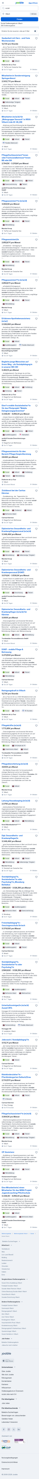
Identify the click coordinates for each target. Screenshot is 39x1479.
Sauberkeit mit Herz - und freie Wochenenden (16, 39)
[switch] (35, 31)
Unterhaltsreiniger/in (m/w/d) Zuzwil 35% (15, 1006)
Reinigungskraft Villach (9, 1311)
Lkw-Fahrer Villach (8, 1317)
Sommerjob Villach (8, 1308)
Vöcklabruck (6, 1249)
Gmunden (5, 1266)
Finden (19, 19)
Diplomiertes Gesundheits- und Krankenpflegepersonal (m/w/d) (16, 530)
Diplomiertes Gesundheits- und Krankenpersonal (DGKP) (16, 571)
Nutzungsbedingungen (10, 1458)
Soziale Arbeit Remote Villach (11, 1288)
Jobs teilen (6, 1403)
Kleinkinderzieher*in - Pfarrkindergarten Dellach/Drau (16, 1075)
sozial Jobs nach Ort (9, 1394)
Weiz (3, 1252)
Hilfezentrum (6, 1388)
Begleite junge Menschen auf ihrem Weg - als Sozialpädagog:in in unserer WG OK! (17, 364)
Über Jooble (6, 1371)
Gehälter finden (7, 1419)
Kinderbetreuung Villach (9, 1325)
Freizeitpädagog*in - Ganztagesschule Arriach (13, 924)
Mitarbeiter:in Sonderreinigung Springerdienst (16, 77)
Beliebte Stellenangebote (10, 1342)
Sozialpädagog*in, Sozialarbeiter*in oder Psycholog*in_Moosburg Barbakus (13, 881)
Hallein (4, 1272)
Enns (3, 1275)
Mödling (4, 1257)
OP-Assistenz (8, 1152)
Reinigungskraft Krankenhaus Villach (14, 1328)
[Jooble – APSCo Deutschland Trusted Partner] (6, 1441)
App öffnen (33, 3)
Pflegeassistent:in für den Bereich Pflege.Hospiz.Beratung (16, 452)
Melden (33, 69)
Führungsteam (7, 1378)
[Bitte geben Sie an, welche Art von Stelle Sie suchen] (19, 8)
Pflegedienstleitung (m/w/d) (15, 764)
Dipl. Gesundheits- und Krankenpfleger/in (12, 836)
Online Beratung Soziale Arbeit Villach (14, 1291)
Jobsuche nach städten (10, 1345)
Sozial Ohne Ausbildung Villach (12, 1283)
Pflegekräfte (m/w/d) (11, 725)
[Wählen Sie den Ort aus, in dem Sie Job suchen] (19, 13)
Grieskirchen (6, 1269)
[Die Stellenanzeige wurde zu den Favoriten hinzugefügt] (36, 38)
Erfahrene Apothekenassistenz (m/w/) (16, 319)
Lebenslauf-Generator (10, 1422)
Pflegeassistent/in (10, 239)
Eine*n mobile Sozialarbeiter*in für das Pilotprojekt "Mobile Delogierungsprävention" (16, 408)
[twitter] (14, 1429)
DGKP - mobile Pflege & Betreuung (12, 650)
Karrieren (5, 1384)
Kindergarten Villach (8, 1320)
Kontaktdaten (6, 1381)
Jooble (15, 1474)
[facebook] (4, 1429)
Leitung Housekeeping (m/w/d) (16, 801)
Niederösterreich (7, 1260)
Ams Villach (5, 1314)
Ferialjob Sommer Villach (10, 1305)
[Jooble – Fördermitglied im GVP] (6, 1447)
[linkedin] (19, 1429)
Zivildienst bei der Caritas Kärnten (13, 491)
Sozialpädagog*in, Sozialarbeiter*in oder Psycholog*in (12, 964)
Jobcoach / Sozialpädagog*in (15, 1040)
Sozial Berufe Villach (8, 1294)
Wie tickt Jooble (8, 1375)
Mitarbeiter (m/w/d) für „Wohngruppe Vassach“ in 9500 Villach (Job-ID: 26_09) (16, 119)
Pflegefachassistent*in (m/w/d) (16, 1114)
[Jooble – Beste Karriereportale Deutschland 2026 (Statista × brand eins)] (20, 1441)
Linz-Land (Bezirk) (7, 1254)
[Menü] (3, 3)
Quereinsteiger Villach (9, 1331)
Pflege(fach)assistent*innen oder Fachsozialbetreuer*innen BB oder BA (16, 157)
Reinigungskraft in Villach (13, 690)
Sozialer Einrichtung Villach (11, 1297)
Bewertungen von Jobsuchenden (13, 1415)
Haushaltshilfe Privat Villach (11, 1322)
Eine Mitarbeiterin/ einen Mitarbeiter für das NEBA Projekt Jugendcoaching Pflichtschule (17, 1190)
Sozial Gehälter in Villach (10, 1334)
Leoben (4, 1263)
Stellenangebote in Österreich (12, 1391)
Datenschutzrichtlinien (10, 1462)
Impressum (6, 1469)
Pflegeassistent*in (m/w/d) (14, 201)
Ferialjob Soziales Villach (10, 1286)
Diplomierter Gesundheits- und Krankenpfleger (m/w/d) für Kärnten (16, 612)
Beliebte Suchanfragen (11, 1241)
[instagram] (9, 1429)
